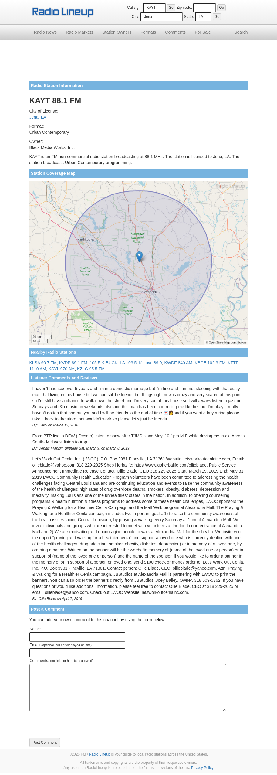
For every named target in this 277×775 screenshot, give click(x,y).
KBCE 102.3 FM (210, 362)
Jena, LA (37, 117)
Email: (61, 645)
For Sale (203, 32)
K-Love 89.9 (150, 362)
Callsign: (134, 7)
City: (135, 17)
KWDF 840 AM (178, 362)
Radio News (45, 32)
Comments (175, 32)
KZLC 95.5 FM (91, 368)
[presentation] (75, 724)
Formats (148, 32)
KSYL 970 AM (62, 368)
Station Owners (116, 32)
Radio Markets (79, 32)
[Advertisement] (138, 63)
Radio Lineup (99, 754)
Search (241, 32)
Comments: (61, 661)
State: (189, 17)
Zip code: (184, 7)
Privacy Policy (202, 768)
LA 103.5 (128, 362)
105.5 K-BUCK (103, 362)
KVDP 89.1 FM (73, 362)
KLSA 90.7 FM (43, 362)
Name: (35, 629)
